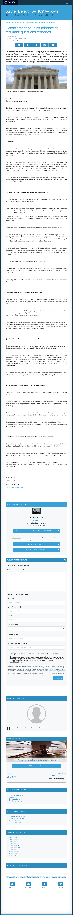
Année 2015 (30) (14, 843)
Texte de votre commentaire (16, 570)
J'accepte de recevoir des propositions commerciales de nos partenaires (34, 654)
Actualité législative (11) (17, 816)
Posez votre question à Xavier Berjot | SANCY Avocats (38, 531)
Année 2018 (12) (14, 838)
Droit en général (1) (15, 799)
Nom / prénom (14, 607)
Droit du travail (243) (16, 795)
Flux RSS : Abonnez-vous (18, 865)
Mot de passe (13, 635)
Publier (59, 678)
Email (10, 616)
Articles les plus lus (15, 801)
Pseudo (11, 598)
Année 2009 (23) (14, 855)
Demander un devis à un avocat (42, 550)
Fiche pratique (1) (15, 822)
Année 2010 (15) (14, 853)
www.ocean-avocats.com (15, 488)
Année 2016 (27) (14, 842)
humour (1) (12, 797)
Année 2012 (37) (14, 849)
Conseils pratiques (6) (16, 818)
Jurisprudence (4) (15, 820)
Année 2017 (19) (14, 840)
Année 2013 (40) (14, 847)
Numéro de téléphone (17, 643)
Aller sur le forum (44, 544)
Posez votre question (36, 765)
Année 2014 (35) (14, 845)
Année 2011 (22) (14, 851)
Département (13, 624)
